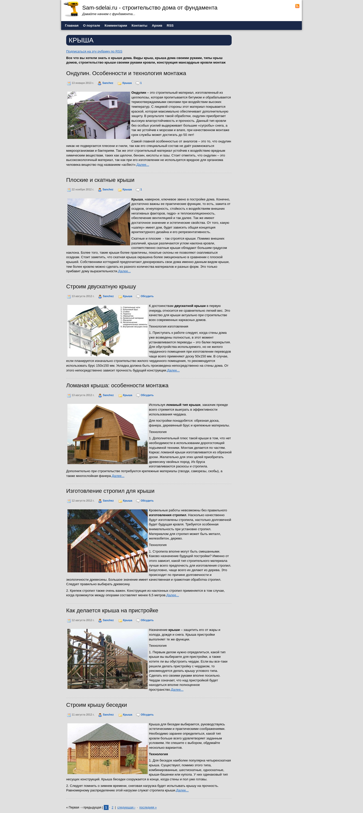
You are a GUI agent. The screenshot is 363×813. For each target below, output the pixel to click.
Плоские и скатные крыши (100, 180)
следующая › (126, 807)
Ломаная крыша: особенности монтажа (117, 385)
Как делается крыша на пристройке (112, 610)
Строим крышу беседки (96, 705)
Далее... (142, 165)
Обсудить (147, 296)
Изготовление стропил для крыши (110, 491)
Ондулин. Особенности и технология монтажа (126, 73)
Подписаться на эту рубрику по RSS (94, 51)
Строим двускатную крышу (101, 286)
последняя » (148, 807)
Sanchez (107, 82)
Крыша (127, 82)
